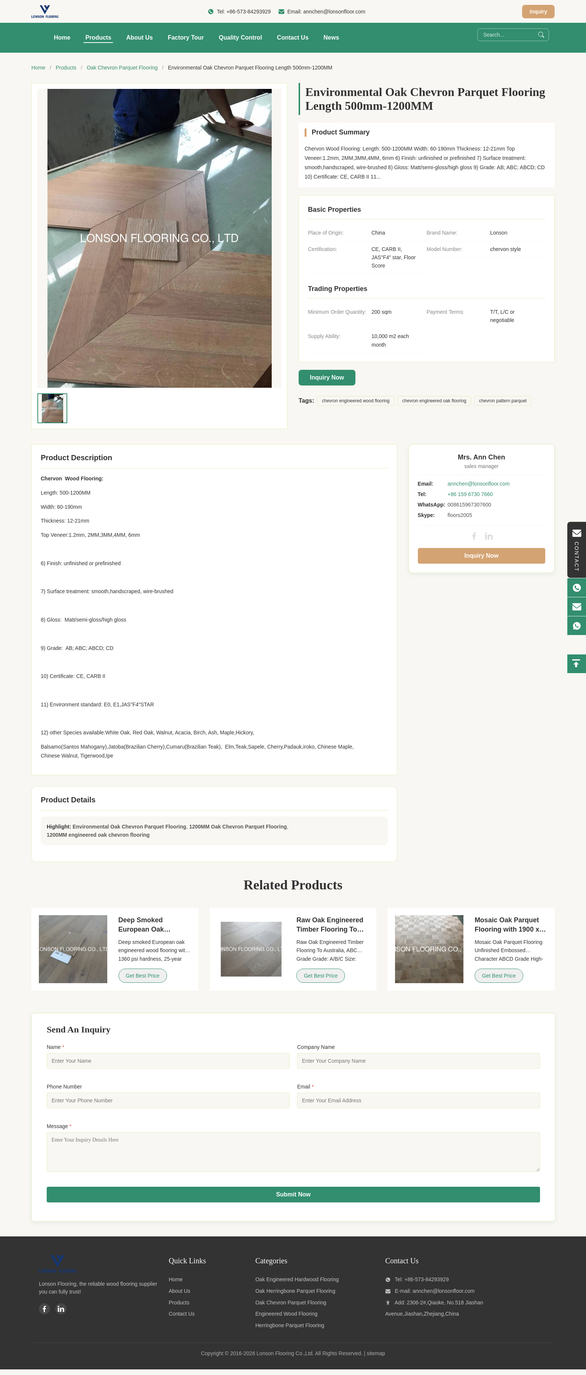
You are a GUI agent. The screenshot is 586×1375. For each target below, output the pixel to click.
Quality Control (240, 37)
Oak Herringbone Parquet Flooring (295, 1297)
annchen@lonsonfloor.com (334, 12)
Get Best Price (143, 976)
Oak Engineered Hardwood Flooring (297, 1285)
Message (59, 1126)
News (331, 37)
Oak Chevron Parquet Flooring (122, 68)
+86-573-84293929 (248, 12)
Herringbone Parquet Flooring (289, 1331)
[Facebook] (44, 1314)
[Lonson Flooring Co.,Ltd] (57, 1276)
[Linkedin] (61, 1314)
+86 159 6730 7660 (470, 494)
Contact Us (292, 37)
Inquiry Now (327, 377)
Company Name (316, 1047)
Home (62, 37)
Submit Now (293, 1200)
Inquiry (538, 12)
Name (55, 1047)
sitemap (376, 1359)
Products (98, 37)
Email (305, 1087)
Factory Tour (186, 37)
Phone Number (64, 1087)
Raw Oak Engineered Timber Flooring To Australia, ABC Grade (330, 929)
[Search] (541, 35)
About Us (139, 37)
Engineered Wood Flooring (286, 1319)
